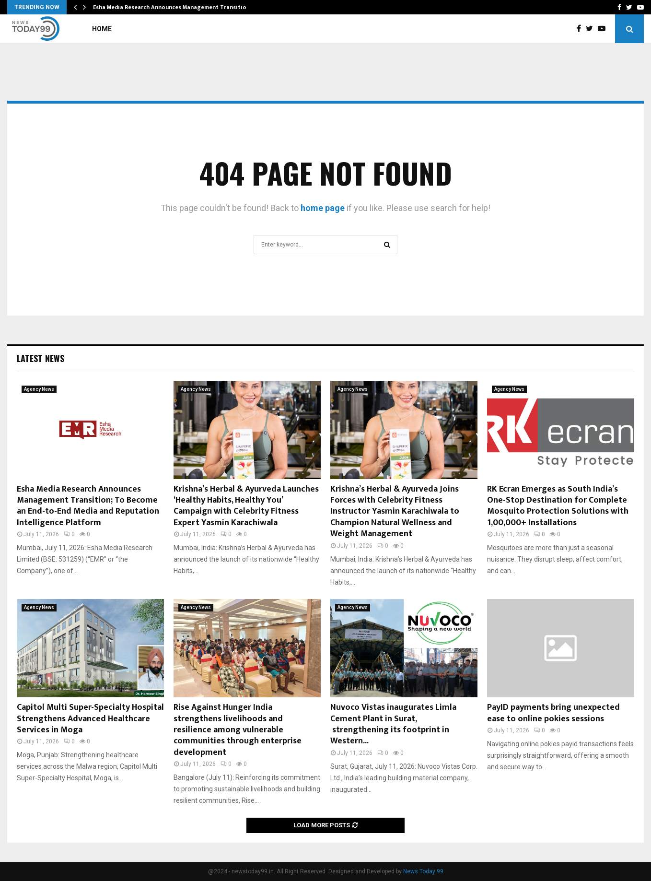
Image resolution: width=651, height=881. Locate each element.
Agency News (39, 389)
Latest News (40, 358)
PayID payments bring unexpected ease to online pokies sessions (553, 713)
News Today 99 (423, 871)
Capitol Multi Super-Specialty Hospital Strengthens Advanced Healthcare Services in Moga (90, 718)
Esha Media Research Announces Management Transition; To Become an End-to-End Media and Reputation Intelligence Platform (88, 506)
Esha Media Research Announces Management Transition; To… (179, 7)
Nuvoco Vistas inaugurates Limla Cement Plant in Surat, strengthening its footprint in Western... (393, 724)
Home (102, 29)
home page (323, 208)
